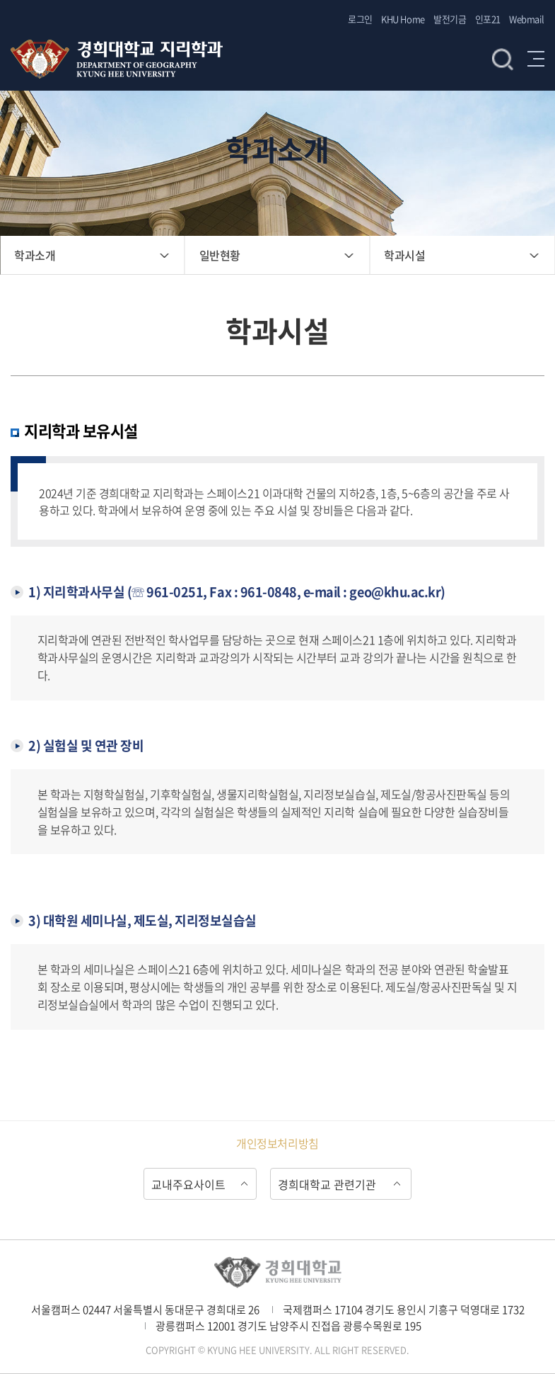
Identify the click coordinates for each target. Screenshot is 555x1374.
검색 (502, 58)
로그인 (360, 18)
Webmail (526, 18)
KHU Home (402, 18)
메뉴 (535, 58)
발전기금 (449, 18)
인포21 (488, 18)
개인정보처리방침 (277, 1143)
